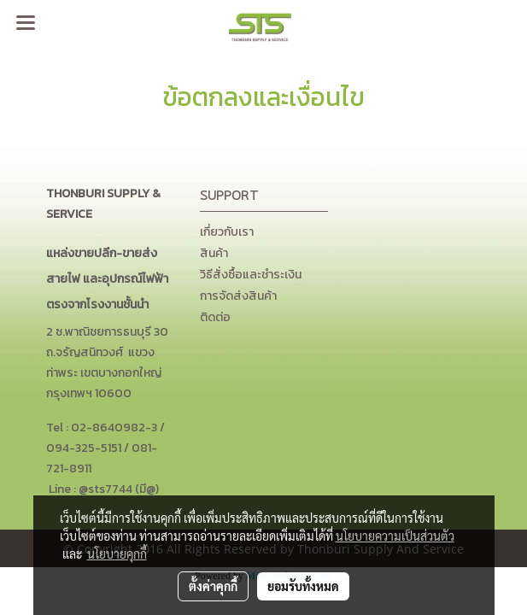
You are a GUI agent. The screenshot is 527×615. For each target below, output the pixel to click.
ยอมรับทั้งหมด (303, 586)
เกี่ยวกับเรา (227, 232)
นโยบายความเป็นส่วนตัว (395, 535)
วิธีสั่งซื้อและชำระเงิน (251, 275)
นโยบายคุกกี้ (117, 553)
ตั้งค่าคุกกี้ (213, 586)
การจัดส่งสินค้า (238, 296)
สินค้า (214, 253)
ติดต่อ (215, 317)
